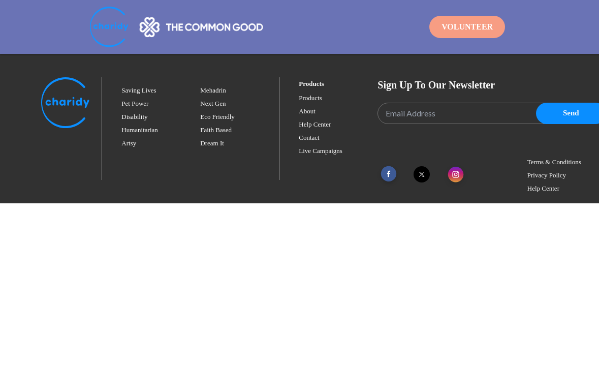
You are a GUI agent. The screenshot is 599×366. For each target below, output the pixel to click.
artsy (128, 143)
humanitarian (139, 130)
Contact (309, 137)
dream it (212, 143)
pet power (134, 103)
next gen (213, 103)
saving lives (138, 90)
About (307, 111)
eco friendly (217, 116)
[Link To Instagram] (456, 175)
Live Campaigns (320, 151)
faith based (216, 130)
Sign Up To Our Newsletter (436, 84)
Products (310, 98)
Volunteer (467, 26)
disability (134, 116)
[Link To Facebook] (388, 174)
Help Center (315, 124)
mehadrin (213, 90)
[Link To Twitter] (422, 174)
